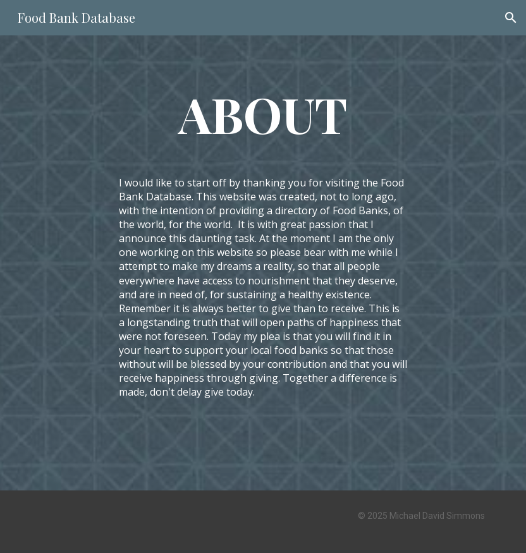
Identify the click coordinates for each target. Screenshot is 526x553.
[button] (511, 18)
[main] (263, 114)
